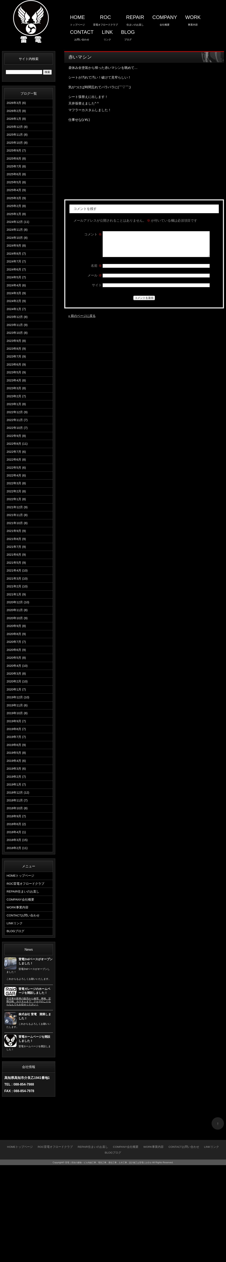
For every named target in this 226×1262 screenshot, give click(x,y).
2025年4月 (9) (17, 201)
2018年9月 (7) (17, 901)
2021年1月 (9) (17, 653)
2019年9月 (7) (17, 795)
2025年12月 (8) (18, 130)
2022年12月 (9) (18, 449)
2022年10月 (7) (18, 467)
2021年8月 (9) (17, 591)
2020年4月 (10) (18, 733)
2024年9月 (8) (17, 263)
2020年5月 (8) (17, 724)
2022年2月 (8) (17, 538)
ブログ (128, 34)
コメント (93, 234)
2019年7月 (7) (17, 812)
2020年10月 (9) (18, 679)
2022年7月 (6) (17, 493)
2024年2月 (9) (17, 325)
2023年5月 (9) (17, 405)
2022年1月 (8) (17, 546)
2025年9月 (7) (17, 156)
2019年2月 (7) (17, 857)
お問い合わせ (82, 34)
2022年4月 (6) (17, 520)
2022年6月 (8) (17, 502)
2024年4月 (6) (17, 307)
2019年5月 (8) (17, 830)
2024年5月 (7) (17, 298)
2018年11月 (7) (18, 883)
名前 (96, 270)
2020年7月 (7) (17, 706)
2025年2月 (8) (17, 218)
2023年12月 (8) (18, 343)
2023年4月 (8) (17, 413)
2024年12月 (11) (19, 236)
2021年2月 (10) (18, 644)
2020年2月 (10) (18, 750)
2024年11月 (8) (18, 245)
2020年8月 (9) (17, 697)
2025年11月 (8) (18, 139)
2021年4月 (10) (18, 626)
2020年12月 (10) (19, 662)
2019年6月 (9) (17, 821)
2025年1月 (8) (17, 227)
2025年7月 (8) (17, 174)
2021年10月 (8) (18, 573)
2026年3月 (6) (17, 103)
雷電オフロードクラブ (105, 19)
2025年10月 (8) (18, 147)
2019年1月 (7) (17, 866)
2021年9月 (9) (17, 582)
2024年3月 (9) (17, 316)
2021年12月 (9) (18, 555)
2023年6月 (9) (17, 396)
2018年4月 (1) (17, 919)
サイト (97, 290)
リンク (107, 34)
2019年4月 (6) (17, 839)
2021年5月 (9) (17, 617)
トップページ (77, 19)
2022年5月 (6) (17, 511)
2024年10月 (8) (18, 254)
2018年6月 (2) (17, 910)
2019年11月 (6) (18, 777)
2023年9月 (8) (17, 369)
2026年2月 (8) (17, 112)
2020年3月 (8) (17, 741)
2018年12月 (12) (19, 874)
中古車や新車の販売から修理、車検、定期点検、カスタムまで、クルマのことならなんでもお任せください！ (28, 1098)
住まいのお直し (135, 19)
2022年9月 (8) (17, 476)
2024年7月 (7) (17, 280)
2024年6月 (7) (17, 289)
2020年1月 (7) (17, 759)
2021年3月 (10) (18, 635)
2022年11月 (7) (18, 458)
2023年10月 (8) (18, 360)
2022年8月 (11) (18, 484)
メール (95, 280)
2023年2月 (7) (17, 431)
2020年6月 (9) (17, 715)
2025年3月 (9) (17, 210)
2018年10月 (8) (18, 892)
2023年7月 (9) (17, 387)
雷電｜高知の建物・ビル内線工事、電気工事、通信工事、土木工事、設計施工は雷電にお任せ (108, 1259)
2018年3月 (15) (18, 928)
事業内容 (193, 19)
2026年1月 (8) (17, 121)
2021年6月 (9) (17, 608)
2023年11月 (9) (18, 351)
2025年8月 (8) (17, 165)
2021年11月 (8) (18, 564)
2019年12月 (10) (19, 768)
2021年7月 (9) (17, 600)
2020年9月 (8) (17, 688)
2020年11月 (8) (18, 671)
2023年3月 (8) (17, 422)
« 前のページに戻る (82, 320)
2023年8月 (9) (17, 378)
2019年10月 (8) (18, 786)
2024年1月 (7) (17, 334)
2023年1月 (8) (17, 440)
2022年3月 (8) (17, 529)
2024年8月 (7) (17, 272)
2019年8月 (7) (17, 804)
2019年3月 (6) (17, 848)
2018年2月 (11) (18, 937)
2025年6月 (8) (17, 183)
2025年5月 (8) (17, 192)
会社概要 (164, 19)
